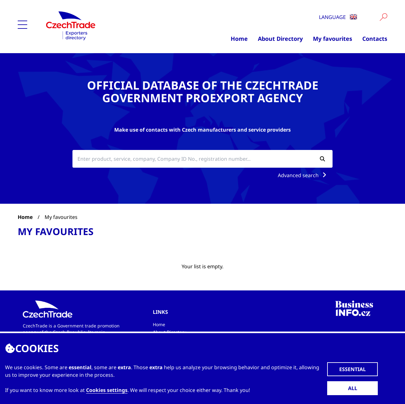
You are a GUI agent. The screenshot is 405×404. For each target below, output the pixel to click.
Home (239, 38)
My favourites (332, 38)
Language (338, 17)
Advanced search (303, 175)
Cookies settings (107, 390)
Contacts (374, 38)
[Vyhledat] (383, 17)
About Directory (280, 38)
